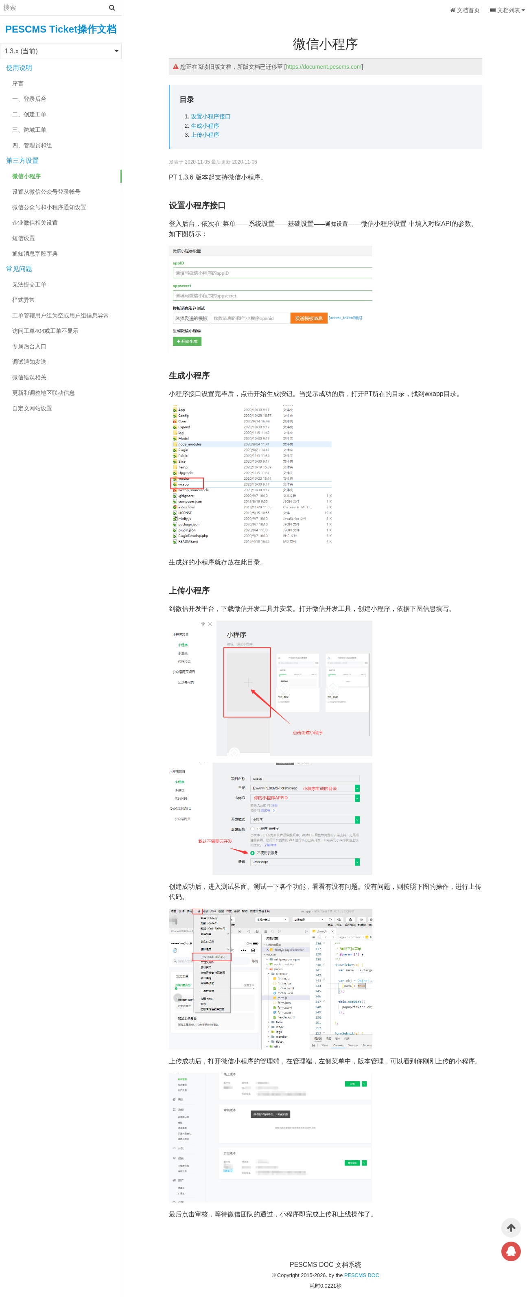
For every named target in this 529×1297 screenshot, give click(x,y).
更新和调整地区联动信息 (43, 392)
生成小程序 (205, 125)
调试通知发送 (29, 362)
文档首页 (465, 10)
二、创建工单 (29, 114)
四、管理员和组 (32, 145)
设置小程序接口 (211, 116)
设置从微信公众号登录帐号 (46, 191)
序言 (18, 83)
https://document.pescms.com (323, 66)
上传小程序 (205, 134)
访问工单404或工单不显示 (45, 331)
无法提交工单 (29, 284)
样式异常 (23, 300)
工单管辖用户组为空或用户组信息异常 (60, 315)
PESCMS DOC (361, 1275)
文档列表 (507, 10)
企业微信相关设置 (35, 222)
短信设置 (23, 238)
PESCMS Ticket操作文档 (60, 29)
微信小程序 (26, 176)
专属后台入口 (29, 346)
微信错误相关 (29, 377)
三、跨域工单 (29, 130)
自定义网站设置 (32, 408)
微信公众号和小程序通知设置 (49, 207)
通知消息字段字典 (35, 253)
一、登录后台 (29, 99)
